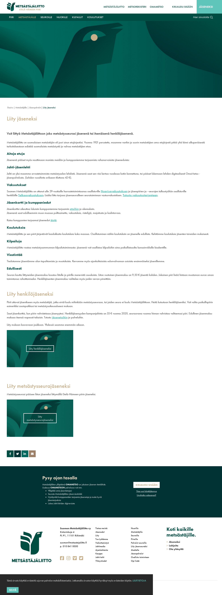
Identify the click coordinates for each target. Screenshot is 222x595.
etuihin (74, 209)
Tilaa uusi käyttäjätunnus (146, 491)
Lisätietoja (139, 580)
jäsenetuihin (60, 317)
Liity (97, 535)
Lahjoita (172, 545)
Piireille (134, 539)
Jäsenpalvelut (35, 107)
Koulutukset (95, 17)
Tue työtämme (101, 539)
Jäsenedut (99, 531)
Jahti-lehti (99, 557)
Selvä (12, 589)
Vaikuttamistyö (102, 542)
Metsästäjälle (27, 17)
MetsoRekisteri (137, 6)
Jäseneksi (206, 7)
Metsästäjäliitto (113, 6)
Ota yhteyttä (174, 549)
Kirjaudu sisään (182, 6)
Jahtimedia (100, 546)
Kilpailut (77, 17)
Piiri (11, 17)
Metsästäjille (137, 531)
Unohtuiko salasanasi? (146, 495)
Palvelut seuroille (139, 542)
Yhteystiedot (101, 560)
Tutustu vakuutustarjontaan (140, 195)
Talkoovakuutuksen (30, 195)
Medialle (135, 550)
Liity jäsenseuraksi (139, 546)
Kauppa (98, 553)
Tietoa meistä (101, 528)
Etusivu (10, 107)
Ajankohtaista (101, 550)
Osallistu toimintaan (140, 557)
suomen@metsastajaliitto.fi (73, 542)
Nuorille (62, 17)
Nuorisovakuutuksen (114, 191)
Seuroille (46, 17)
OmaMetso (156, 6)
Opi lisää (135, 560)
